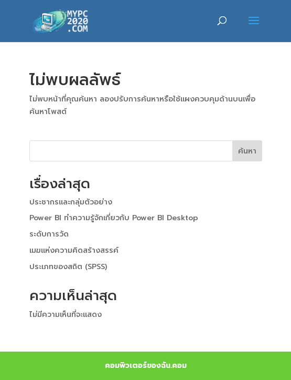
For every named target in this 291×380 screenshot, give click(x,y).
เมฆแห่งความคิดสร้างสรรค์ (73, 250)
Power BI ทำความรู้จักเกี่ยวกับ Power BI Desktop (113, 217)
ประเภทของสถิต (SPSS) (68, 266)
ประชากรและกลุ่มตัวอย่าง (70, 202)
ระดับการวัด (49, 234)
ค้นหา (247, 151)
